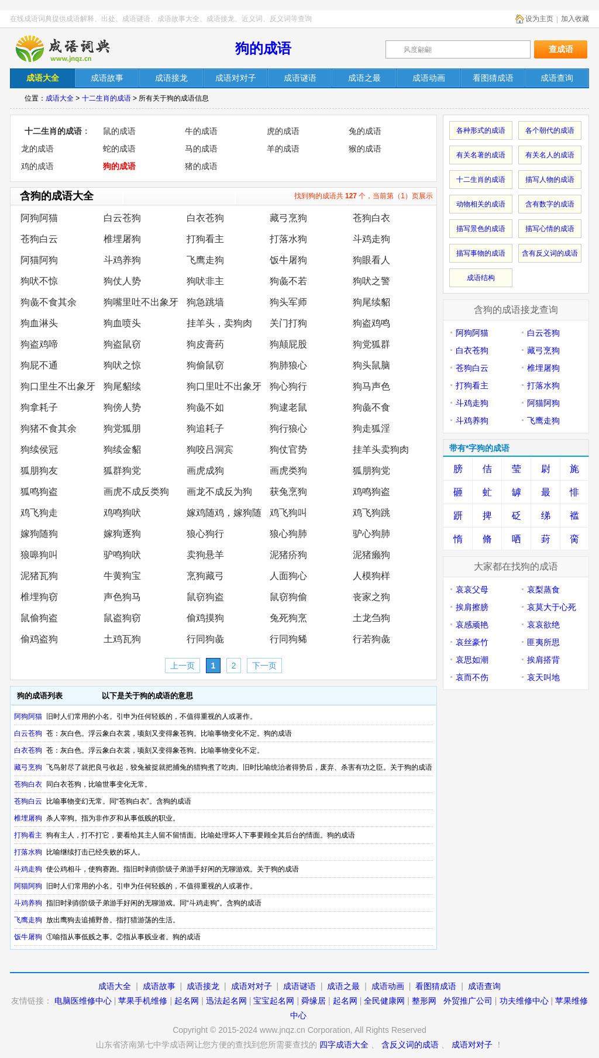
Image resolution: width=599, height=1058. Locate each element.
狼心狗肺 (288, 534)
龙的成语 (37, 148)
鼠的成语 (119, 131)
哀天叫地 (543, 677)
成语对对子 (251, 986)
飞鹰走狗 (205, 260)
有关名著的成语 (480, 155)
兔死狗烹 (288, 618)
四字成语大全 (344, 1044)
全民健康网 (384, 1000)
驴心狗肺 (371, 534)
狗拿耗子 (39, 407)
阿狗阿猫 (39, 218)
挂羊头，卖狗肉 (219, 323)
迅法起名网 (226, 1000)
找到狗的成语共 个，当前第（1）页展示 (363, 196)
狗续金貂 (122, 449)
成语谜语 (299, 986)
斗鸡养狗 (122, 260)
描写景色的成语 (480, 229)
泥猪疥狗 (288, 555)
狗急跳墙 (205, 302)
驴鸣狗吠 (122, 555)
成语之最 (343, 986)
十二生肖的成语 (106, 98)
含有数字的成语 (549, 204)
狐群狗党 (122, 470)
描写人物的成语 (549, 179)
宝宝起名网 (273, 1000)
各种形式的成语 (480, 130)
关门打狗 (288, 323)
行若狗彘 (371, 639)
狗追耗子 (205, 428)
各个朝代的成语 (549, 130)
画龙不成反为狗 (219, 492)
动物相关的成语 (480, 204)
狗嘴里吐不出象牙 (141, 302)
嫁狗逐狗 (122, 534)
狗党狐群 (371, 344)
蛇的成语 (119, 148)
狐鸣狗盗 (39, 492)
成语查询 (484, 986)
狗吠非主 (205, 281)
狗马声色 (371, 386)
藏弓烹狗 (288, 218)
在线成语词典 (72, 49)
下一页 (264, 665)
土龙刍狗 (371, 618)
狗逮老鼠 (288, 407)
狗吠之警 (371, 281)
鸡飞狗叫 (288, 513)
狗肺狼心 (288, 365)
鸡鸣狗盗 (371, 492)
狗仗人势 (122, 281)
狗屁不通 (39, 365)
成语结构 (481, 278)
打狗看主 (205, 239)
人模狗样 (371, 576)
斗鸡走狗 (371, 239)
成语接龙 (203, 986)
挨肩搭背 (543, 659)
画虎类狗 (288, 470)
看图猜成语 (435, 986)
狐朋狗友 (39, 470)
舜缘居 (313, 1000)
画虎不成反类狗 (136, 492)
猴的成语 (365, 148)
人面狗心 (288, 576)
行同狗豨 (288, 639)
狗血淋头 (39, 323)
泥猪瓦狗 (39, 576)
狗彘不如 (205, 407)
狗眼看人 (371, 260)
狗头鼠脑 (371, 365)
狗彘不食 (371, 407)
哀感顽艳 (472, 624)
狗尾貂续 (122, 386)
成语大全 (60, 98)
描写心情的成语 (549, 229)
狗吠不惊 (39, 281)
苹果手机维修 (142, 1000)
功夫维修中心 (524, 1000)
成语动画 (387, 986)
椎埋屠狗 (122, 239)
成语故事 (159, 986)
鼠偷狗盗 (39, 618)
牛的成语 (201, 131)
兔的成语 (365, 131)
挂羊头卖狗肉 (381, 449)
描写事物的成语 (480, 253)
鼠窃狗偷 (288, 597)
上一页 (182, 665)
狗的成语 (263, 48)
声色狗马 (122, 597)
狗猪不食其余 (48, 428)
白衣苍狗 (205, 218)
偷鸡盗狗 (39, 639)
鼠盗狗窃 (122, 618)
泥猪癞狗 (371, 555)
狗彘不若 (288, 281)
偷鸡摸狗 (205, 618)
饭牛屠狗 (288, 260)
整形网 (424, 1000)
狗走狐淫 (371, 428)
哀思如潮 (472, 659)
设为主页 (539, 19)
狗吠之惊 (122, 365)
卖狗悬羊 (205, 555)
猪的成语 (201, 166)
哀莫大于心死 (551, 607)
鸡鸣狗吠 (122, 513)
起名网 (186, 1000)
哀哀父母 (472, 589)
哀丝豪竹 (472, 642)
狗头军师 (288, 302)
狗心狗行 (288, 386)
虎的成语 (283, 131)
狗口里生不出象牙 (57, 386)
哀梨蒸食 (543, 589)
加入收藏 (575, 19)
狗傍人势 (122, 407)
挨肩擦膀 (472, 607)
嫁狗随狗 (39, 534)
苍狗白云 (39, 239)
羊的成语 (283, 148)
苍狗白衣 (371, 218)
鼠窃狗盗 (205, 597)
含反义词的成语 (410, 1044)
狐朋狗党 (371, 470)
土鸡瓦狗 (122, 639)
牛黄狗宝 (122, 576)
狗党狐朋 (122, 428)
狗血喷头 (122, 323)
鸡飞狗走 (39, 513)
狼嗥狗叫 (39, 555)
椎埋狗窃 (39, 597)
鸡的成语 (37, 166)
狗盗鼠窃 (122, 344)
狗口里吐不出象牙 (224, 386)
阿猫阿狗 (39, 260)
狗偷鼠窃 (205, 365)
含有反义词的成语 (550, 253)
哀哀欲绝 (543, 624)
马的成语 (201, 148)
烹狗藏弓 (205, 576)
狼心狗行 (205, 534)
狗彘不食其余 (48, 302)
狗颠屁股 (288, 344)
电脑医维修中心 (83, 1000)
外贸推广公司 (468, 1000)
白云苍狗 (122, 218)
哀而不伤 (472, 677)
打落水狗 (288, 239)
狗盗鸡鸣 (371, 323)
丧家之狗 (371, 597)
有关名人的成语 (549, 155)
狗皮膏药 (205, 344)
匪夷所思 (543, 642)
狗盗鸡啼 (39, 344)
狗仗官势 (288, 449)
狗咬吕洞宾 (210, 449)
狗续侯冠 (39, 449)
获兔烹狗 (288, 492)
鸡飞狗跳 (371, 513)
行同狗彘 (205, 639)
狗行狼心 (288, 428)
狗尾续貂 (371, 302)
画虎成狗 (205, 470)
